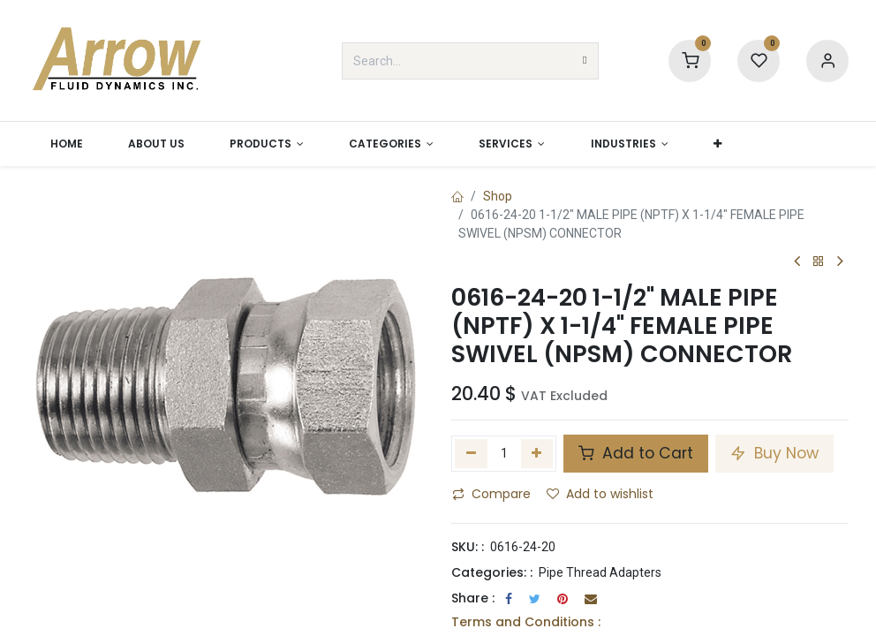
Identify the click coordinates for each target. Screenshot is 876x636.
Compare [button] (491, 494)
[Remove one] (471, 453)
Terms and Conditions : (525, 622)
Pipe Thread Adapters (600, 572)
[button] (717, 144)
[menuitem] (66, 144)
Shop (497, 196)
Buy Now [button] (774, 453)
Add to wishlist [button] (600, 494)
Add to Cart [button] (635, 453)
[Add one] (537, 453)
